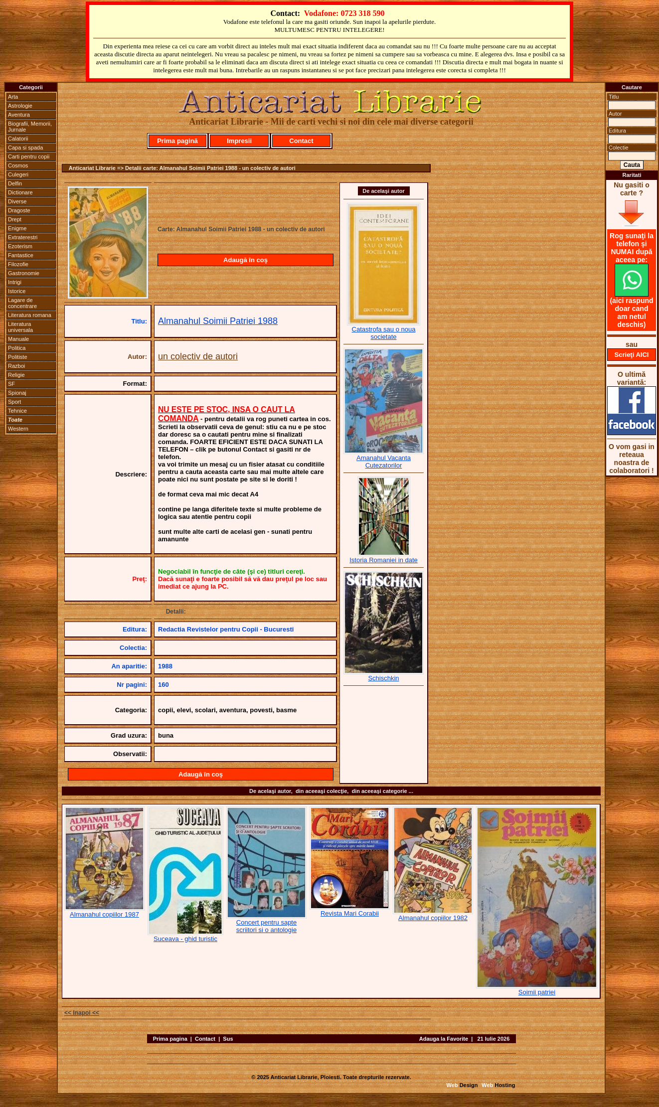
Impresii (239, 141)
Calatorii (18, 139)
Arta (13, 97)
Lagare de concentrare (22, 303)
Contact (301, 141)
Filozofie (18, 264)
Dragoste (19, 210)
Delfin (15, 183)
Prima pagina (170, 1039)
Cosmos (18, 165)
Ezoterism (20, 246)
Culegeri (18, 174)
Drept (14, 219)
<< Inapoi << (81, 1012)
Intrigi (14, 282)
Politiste (17, 357)
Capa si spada (25, 148)
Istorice (16, 291)
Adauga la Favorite (443, 1039)
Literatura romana (29, 315)
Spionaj (17, 393)
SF (11, 384)
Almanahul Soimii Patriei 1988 (218, 321)
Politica (16, 348)
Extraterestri (22, 237)
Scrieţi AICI (632, 354)
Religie (16, 375)
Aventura (19, 115)
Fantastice (20, 255)
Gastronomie (23, 273)
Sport (14, 402)
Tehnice (17, 411)
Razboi (16, 366)
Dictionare (20, 192)
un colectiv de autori (198, 356)
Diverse (17, 201)
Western (18, 429)
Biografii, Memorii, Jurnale (30, 127)
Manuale (18, 339)
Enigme (17, 228)
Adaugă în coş (245, 260)
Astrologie (20, 106)
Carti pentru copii (28, 156)
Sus (228, 1039)
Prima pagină (177, 141)
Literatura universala (20, 327)
